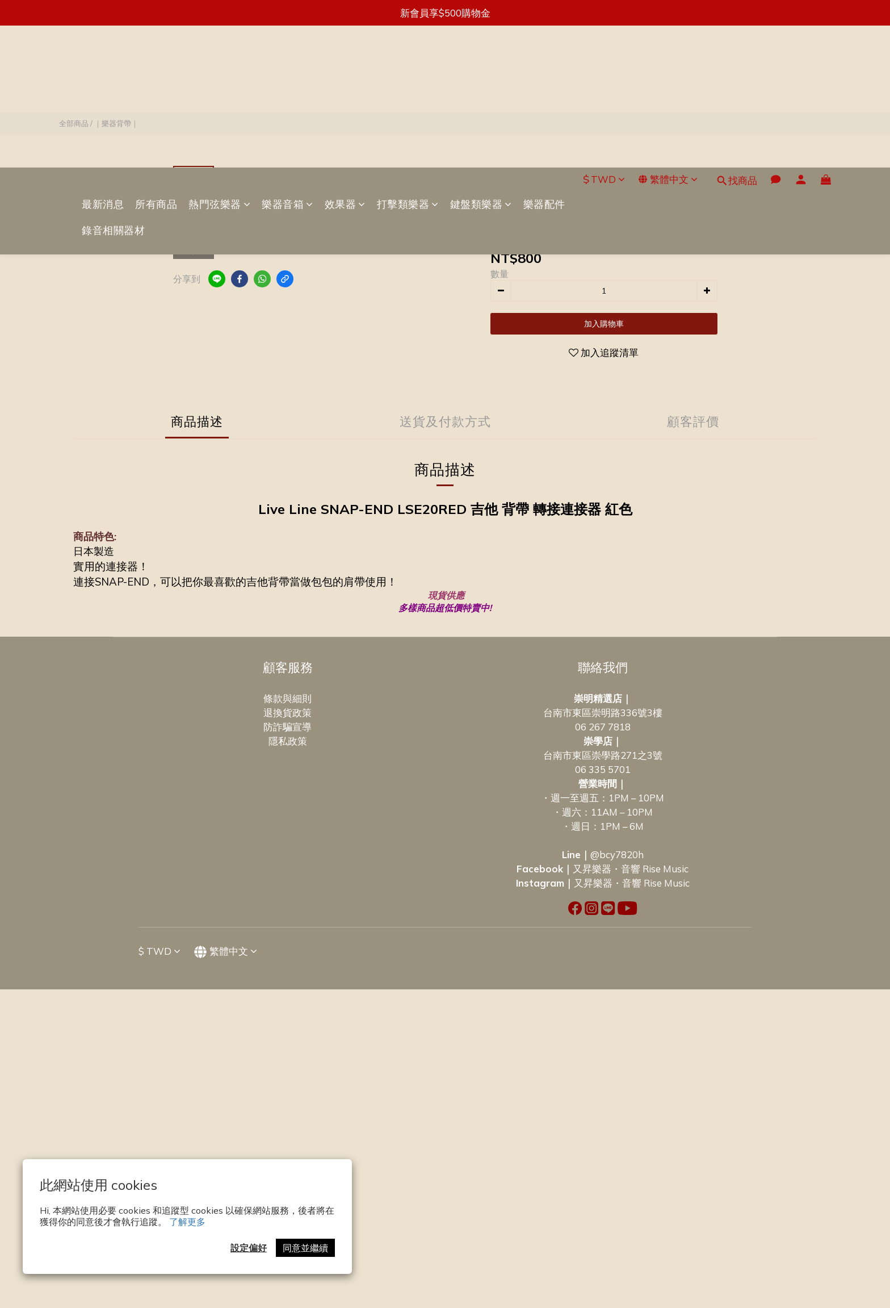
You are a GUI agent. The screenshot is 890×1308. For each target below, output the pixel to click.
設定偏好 (248, 1247)
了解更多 (187, 1221)
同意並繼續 (305, 1247)
